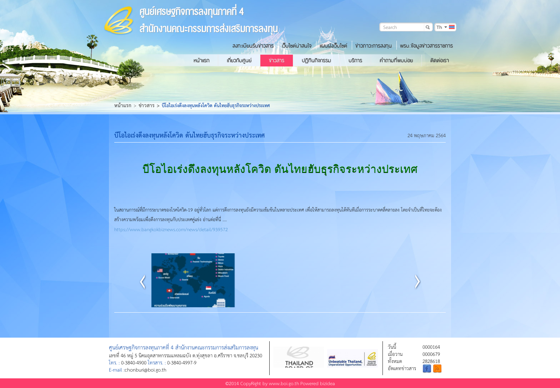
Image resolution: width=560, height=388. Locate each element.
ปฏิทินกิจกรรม (316, 60)
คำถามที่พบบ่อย (396, 60)
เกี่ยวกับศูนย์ (239, 60)
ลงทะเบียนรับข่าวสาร (253, 46)
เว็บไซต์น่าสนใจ (296, 46)
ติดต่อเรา (439, 60)
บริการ (355, 60)
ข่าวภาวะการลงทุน (373, 46)
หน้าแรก (201, 60)
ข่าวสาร (276, 60)
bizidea (327, 383)
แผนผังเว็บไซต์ (333, 46)
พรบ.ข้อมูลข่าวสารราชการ (426, 46)
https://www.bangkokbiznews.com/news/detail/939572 (171, 229)
